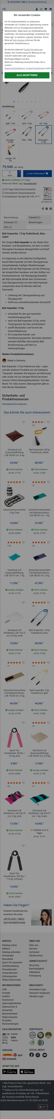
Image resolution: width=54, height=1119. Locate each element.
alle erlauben (19, 40)
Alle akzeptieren (27, 75)
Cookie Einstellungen (33, 49)
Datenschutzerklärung (15, 68)
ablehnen (31, 56)
